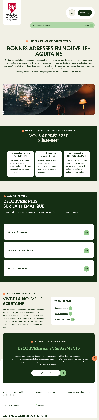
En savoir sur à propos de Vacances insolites (49, 268)
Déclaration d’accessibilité (45, 392)
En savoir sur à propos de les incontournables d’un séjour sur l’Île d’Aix (49, 250)
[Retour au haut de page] (94, 358)
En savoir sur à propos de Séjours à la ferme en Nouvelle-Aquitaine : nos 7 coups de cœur (49, 232)
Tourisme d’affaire (12, 405)
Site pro (41, 405)
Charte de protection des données (81, 392)
